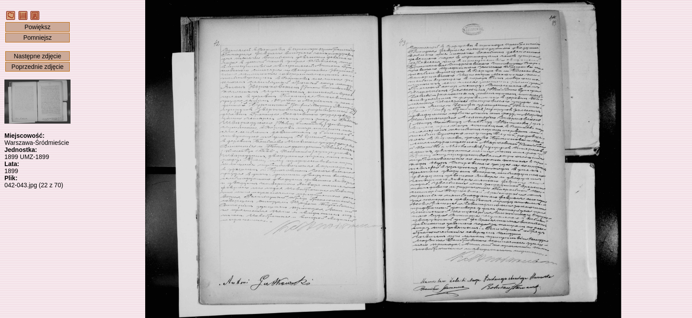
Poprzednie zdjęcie (37, 66)
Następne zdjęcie (37, 56)
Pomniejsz (37, 37)
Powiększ (37, 26)
